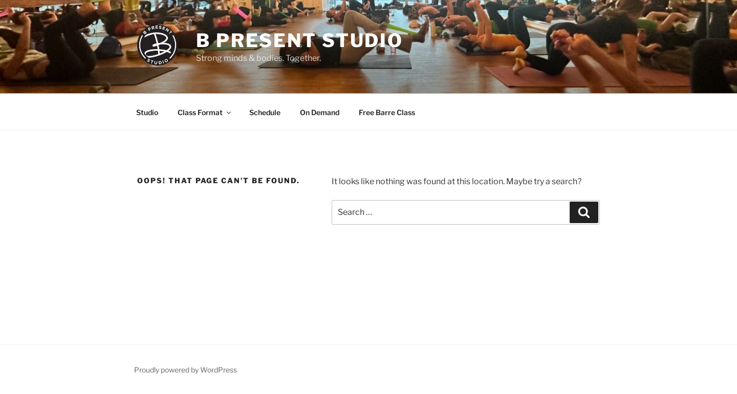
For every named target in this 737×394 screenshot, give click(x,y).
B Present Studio (299, 40)
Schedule (264, 112)
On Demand (319, 112)
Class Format (205, 112)
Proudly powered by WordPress (185, 369)
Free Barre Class (387, 112)
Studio (147, 112)
